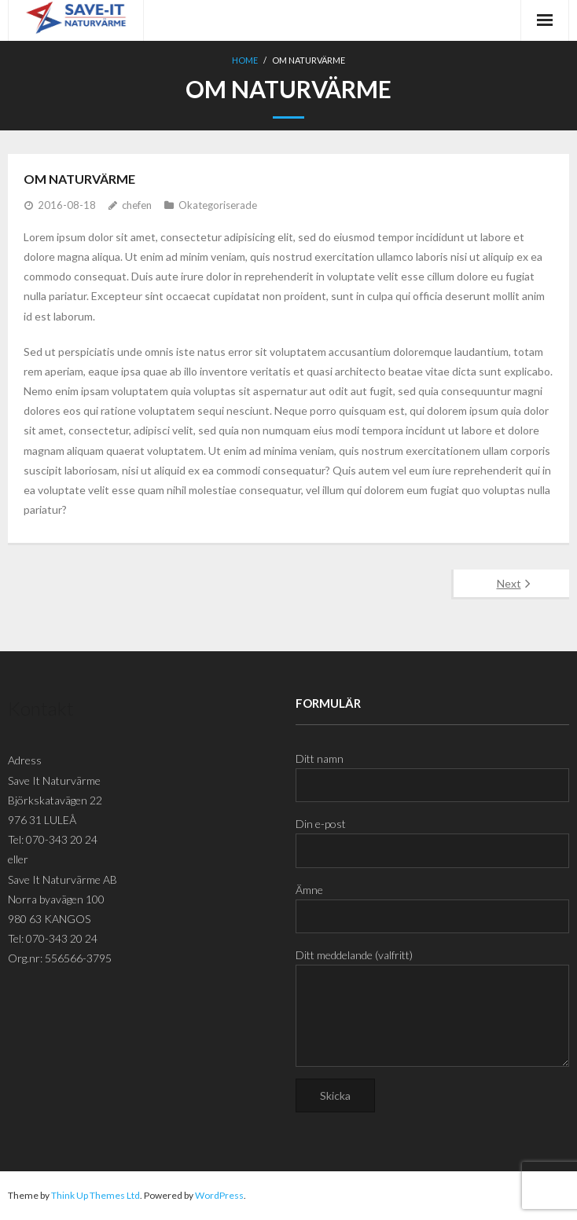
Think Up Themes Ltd (95, 1195)
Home (245, 60)
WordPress (219, 1195)
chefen (137, 205)
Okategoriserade (217, 205)
